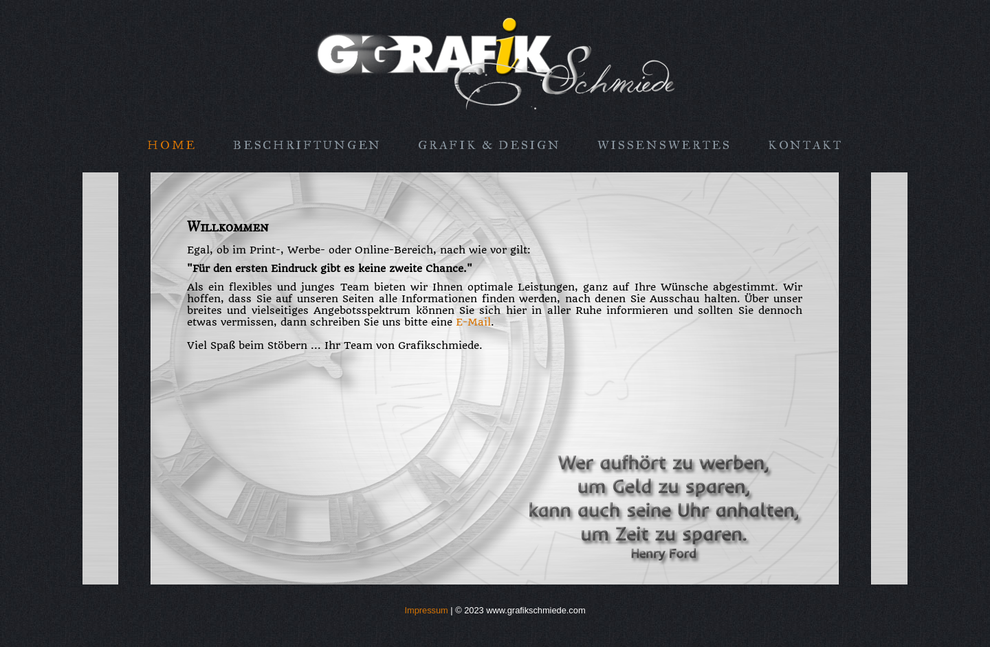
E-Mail (473, 322)
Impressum (426, 610)
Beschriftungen (307, 144)
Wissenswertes (664, 144)
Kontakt (805, 144)
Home (172, 144)
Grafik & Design (489, 144)
